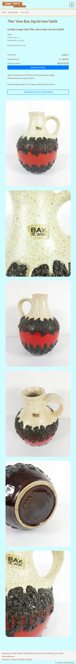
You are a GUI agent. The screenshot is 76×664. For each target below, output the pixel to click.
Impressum (6, 653)
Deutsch (5, 659)
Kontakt (59, 653)
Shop (4, 12)
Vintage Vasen (13, 12)
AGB (14, 653)
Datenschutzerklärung (45, 653)
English (21, 659)
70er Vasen (25, 12)
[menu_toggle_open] (71, 4)
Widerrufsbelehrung (26, 653)
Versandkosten (17, 75)
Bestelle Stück (38, 67)
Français (13, 659)
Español (29, 659)
